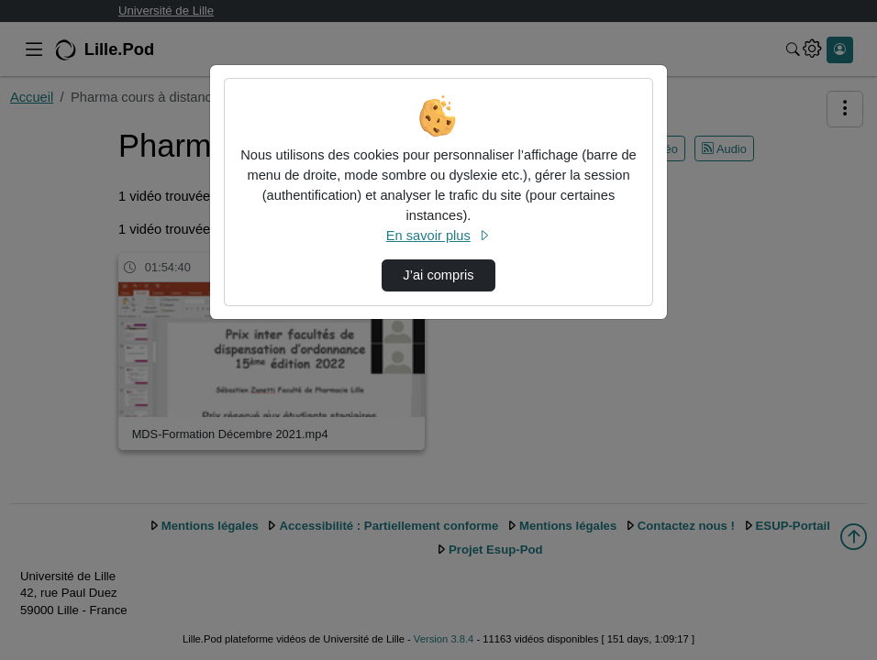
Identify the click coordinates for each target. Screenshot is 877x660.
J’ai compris (438, 275)
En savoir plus (438, 236)
